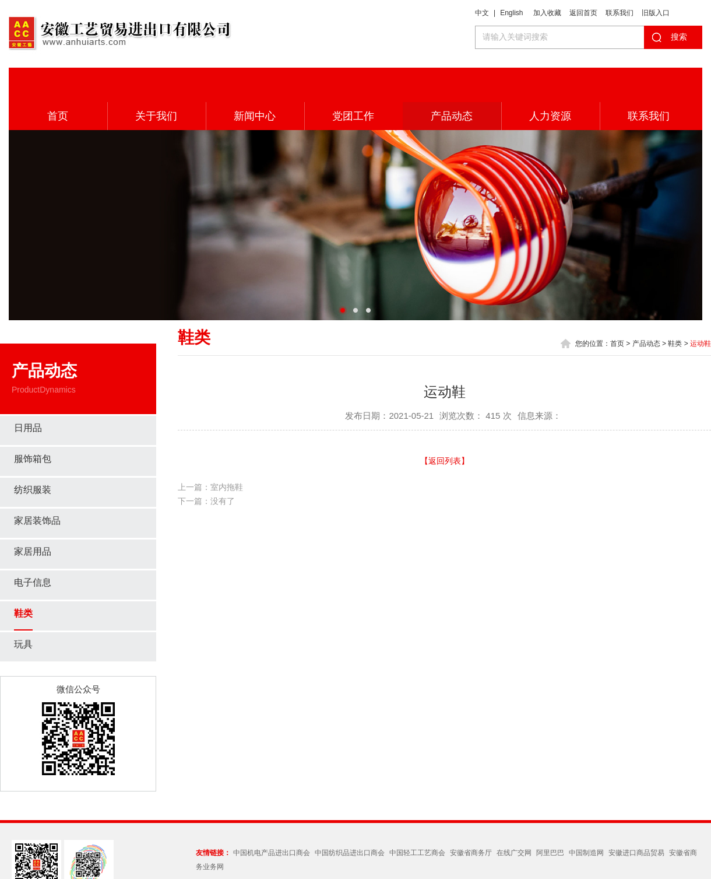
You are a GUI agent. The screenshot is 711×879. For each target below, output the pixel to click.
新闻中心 (255, 81)
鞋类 (23, 579)
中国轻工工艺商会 (417, 818)
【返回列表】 (444, 426)
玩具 (23, 610)
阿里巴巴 (550, 818)
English (511, 13)
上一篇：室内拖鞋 (210, 452)
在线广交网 (514, 818)
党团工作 (353, 81)
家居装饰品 (37, 486)
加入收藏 (547, 13)
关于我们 (156, 81)
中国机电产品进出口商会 (271, 818)
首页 (57, 81)
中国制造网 (586, 818)
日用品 (28, 393)
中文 (482, 13)
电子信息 (32, 548)
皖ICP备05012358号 (470, 864)
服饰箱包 (32, 424)
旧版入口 (656, 13)
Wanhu (556, 864)
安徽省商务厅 (471, 818)
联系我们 (619, 13)
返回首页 (583, 13)
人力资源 (550, 81)
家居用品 (32, 517)
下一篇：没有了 (206, 466)
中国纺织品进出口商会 (350, 818)
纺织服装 (32, 455)
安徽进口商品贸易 (636, 818)
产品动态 (452, 81)
